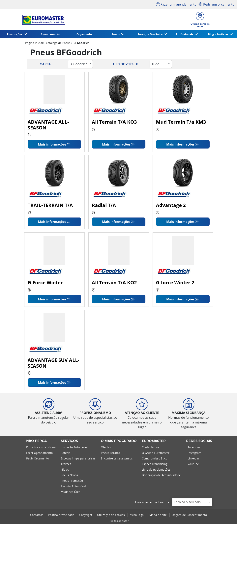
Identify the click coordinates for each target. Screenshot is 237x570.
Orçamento (84, 34)
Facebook (194, 447)
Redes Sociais (199, 441)
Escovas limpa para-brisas (78, 458)
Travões (66, 464)
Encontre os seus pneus (117, 458)
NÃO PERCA (36, 441)
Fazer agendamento (39, 453)
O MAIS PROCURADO (119, 441)
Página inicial (34, 43)
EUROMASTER (154, 441)
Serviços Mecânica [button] (150, 34)
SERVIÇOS (69, 441)
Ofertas (106, 447)
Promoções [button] (15, 34)
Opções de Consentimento (189, 515)
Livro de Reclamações (156, 469)
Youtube (193, 464)
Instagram (194, 453)
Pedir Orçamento (37, 458)
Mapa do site (158, 515)
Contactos (37, 515)
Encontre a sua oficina (41, 447)
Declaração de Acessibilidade (161, 475)
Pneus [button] (116, 34)
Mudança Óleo (70, 492)
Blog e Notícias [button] (218, 34)
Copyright (86, 515)
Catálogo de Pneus (58, 43)
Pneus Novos (69, 475)
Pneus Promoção (72, 481)
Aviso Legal (137, 515)
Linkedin (193, 458)
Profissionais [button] (185, 34)
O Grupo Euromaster (155, 453)
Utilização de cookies (111, 515)
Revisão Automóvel (73, 486)
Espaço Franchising (154, 464)
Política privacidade (61, 515)
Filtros (65, 469)
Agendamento (50, 34)
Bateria (65, 453)
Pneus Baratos (110, 453)
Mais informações (52, 144)
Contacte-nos (150, 447)
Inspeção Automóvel (74, 447)
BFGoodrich (81, 43)
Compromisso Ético (154, 458)
